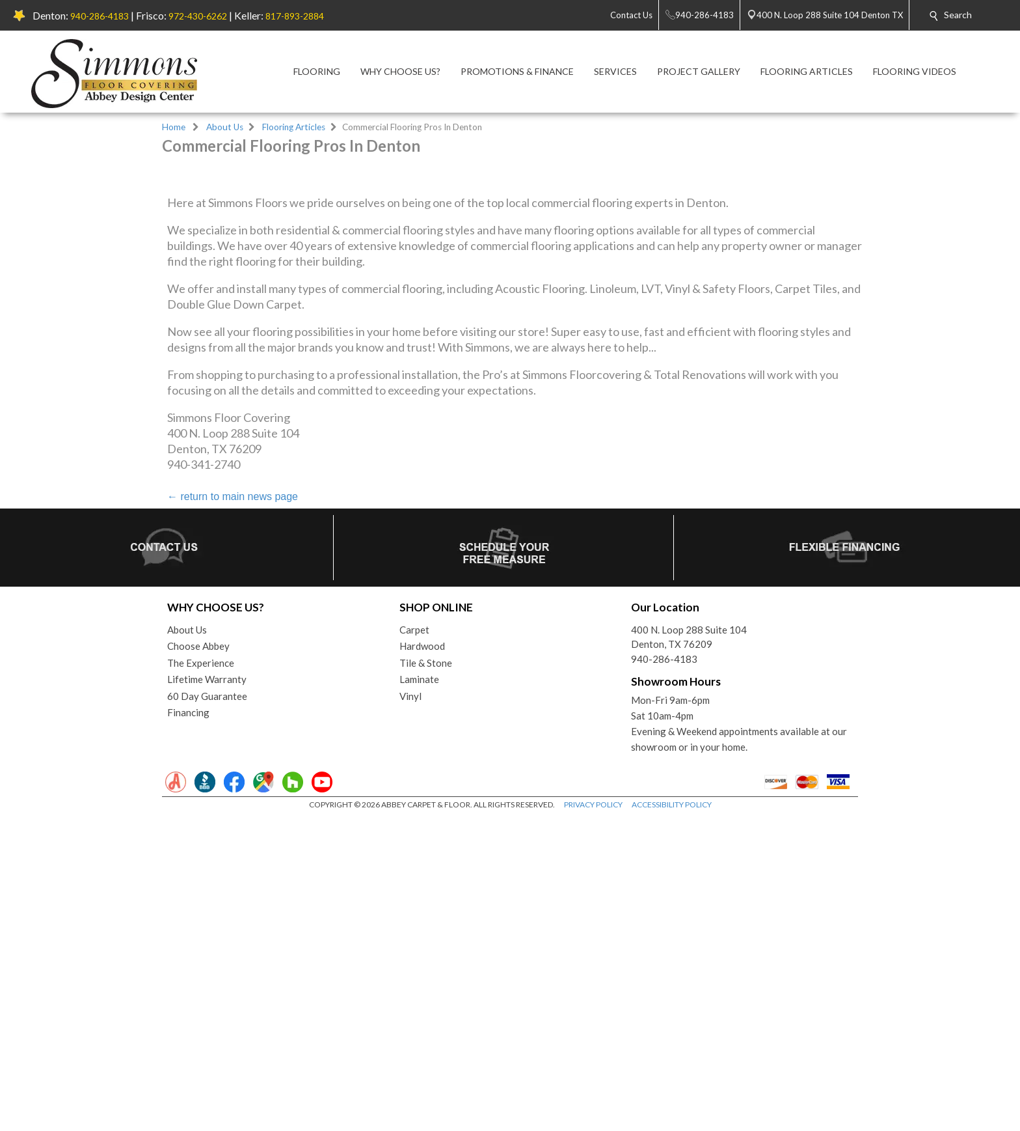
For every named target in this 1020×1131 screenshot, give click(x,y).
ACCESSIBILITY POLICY (672, 1118)
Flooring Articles (293, 127)
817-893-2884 (294, 15)
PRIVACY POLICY (593, 1118)
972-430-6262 (197, 15)
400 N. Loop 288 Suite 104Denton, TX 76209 (689, 950)
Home (173, 127)
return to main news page (232, 809)
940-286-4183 (99, 15)
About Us (224, 127)
